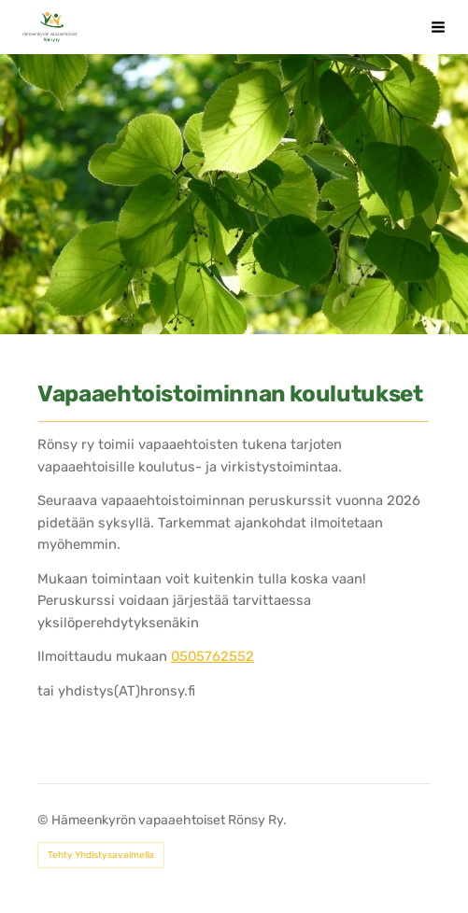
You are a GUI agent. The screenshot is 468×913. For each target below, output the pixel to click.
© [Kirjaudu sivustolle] (44, 820)
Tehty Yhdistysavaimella (101, 855)
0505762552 (212, 656)
